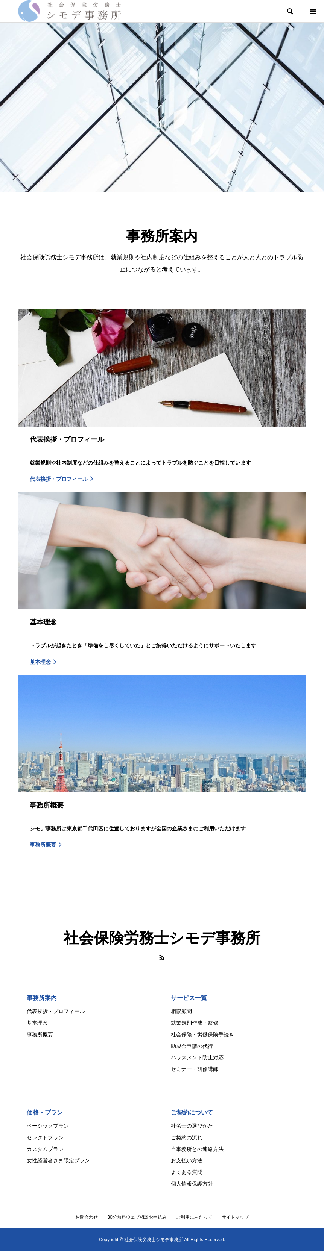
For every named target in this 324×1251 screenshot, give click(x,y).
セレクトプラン (45, 1137)
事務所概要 (40, 1034)
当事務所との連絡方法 (197, 1149)
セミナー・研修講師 (194, 1069)
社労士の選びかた (192, 1126)
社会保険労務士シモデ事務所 (162, 938)
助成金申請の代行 (192, 1046)
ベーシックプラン (48, 1126)
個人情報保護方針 (192, 1184)
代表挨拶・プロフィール (56, 1011)
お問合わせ (86, 1217)
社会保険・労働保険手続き (202, 1034)
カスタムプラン (45, 1149)
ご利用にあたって (194, 1217)
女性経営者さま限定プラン (58, 1160)
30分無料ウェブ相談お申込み (136, 1217)
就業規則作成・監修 (194, 1023)
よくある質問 (186, 1172)
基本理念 (37, 1023)
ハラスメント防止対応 (197, 1057)
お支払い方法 (186, 1160)
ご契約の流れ (186, 1137)
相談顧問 (181, 1011)
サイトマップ (235, 1217)
